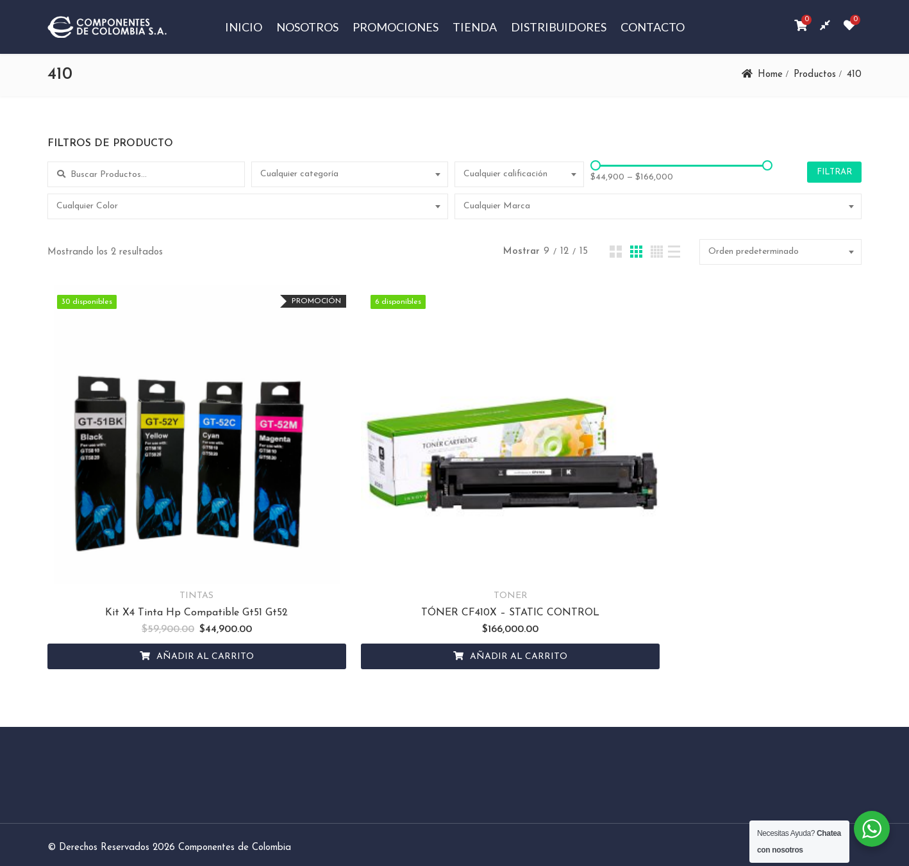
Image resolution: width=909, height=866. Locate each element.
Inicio (243, 27)
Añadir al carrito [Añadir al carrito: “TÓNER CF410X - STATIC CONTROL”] (461, 617)
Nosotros (307, 27)
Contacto (653, 27)
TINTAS (177, 557)
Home (770, 74)
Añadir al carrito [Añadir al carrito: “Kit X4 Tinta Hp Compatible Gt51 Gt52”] (186, 617)
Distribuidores (558, 27)
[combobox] (350, 174)
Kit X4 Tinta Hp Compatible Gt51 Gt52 (177, 574)
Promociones (395, 27)
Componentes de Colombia (234, 808)
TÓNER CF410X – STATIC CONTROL (453, 574)
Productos (815, 74)
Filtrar (834, 172)
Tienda (475, 27)
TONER (454, 557)
